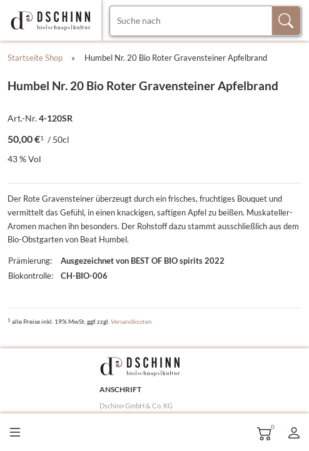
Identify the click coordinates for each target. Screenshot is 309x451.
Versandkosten (131, 321)
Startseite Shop (35, 58)
